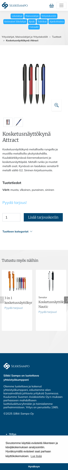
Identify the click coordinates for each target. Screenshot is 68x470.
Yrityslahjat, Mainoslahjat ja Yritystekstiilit (25, 36)
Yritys (12, 434)
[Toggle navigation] (61, 5)
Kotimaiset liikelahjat (15, 21)
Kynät (32, 21)
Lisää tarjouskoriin (43, 217)
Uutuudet (34, 27)
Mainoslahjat (32, 16)
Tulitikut (42, 21)
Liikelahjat (17, 16)
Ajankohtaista (57, 21)
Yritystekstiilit (48, 16)
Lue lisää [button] (36, 456)
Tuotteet (56, 36)
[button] (33, 231)
